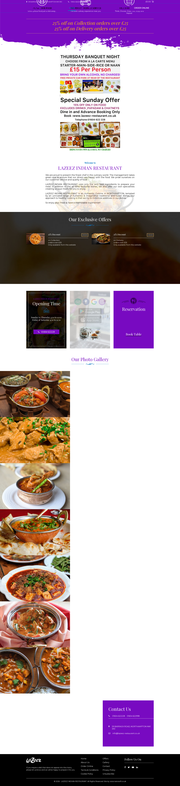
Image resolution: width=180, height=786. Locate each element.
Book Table (121, 8)
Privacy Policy (109, 770)
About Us (81, 8)
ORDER (85, 235)
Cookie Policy (87, 774)
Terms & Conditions (89, 770)
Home (72, 8)
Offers (91, 8)
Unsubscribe (108, 774)
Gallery (100, 8)
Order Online (141, 8)
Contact (110, 8)
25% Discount (54, 234)
